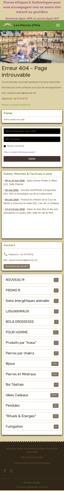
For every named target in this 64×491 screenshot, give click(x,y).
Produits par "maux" (21, 343)
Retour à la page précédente (16, 105)
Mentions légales (32, 482)
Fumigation (14, 426)
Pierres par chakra (20, 353)
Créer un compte (10, 152)
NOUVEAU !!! (15, 280)
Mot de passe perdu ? (27, 152)
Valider (32, 158)
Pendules (13, 406)
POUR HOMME (17, 332)
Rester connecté (15, 146)
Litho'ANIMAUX (17, 311)
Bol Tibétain (15, 385)
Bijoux (10, 364)
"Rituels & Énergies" (21, 416)
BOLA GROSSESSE (20, 322)
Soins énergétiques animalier (28, 301)
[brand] (21, 25)
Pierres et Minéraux (21, 374)
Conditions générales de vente (32, 487)
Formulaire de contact (17, 266)
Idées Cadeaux (17, 395)
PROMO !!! (13, 290)
